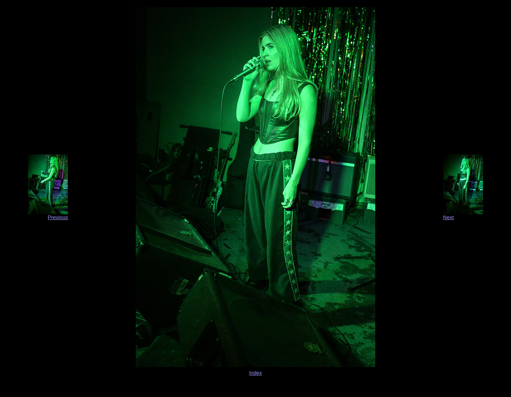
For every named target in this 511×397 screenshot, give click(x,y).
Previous (58, 217)
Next (448, 217)
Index (255, 373)
